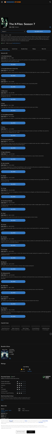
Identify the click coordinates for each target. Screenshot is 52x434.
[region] (26, 426)
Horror (6, 410)
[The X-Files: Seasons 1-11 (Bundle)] (14, 351)
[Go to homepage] (12, 2)
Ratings (34, 48)
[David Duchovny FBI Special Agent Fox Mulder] (5, 333)
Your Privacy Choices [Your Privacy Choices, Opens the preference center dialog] (21, 431)
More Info (44, 48)
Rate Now (30, 371)
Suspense (3, 411)
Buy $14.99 (41, 31)
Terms (26, 420)
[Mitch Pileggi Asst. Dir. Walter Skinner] (25, 333)
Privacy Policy (45, 420)
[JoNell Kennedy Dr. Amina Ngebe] (45, 333)
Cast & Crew (14, 48)
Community (22, 371)
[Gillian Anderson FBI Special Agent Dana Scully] (15, 333)
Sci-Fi (10, 410)
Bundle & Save (24, 48)
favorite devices (16, 43)
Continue (31, 431)
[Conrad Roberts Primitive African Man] (35, 333)
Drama (2, 410)
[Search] (50, 2)
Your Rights (41, 422)
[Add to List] (50, 27)
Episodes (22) (5, 48)
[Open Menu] (2, 2)
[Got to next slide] (50, 333)
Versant (11, 420)
